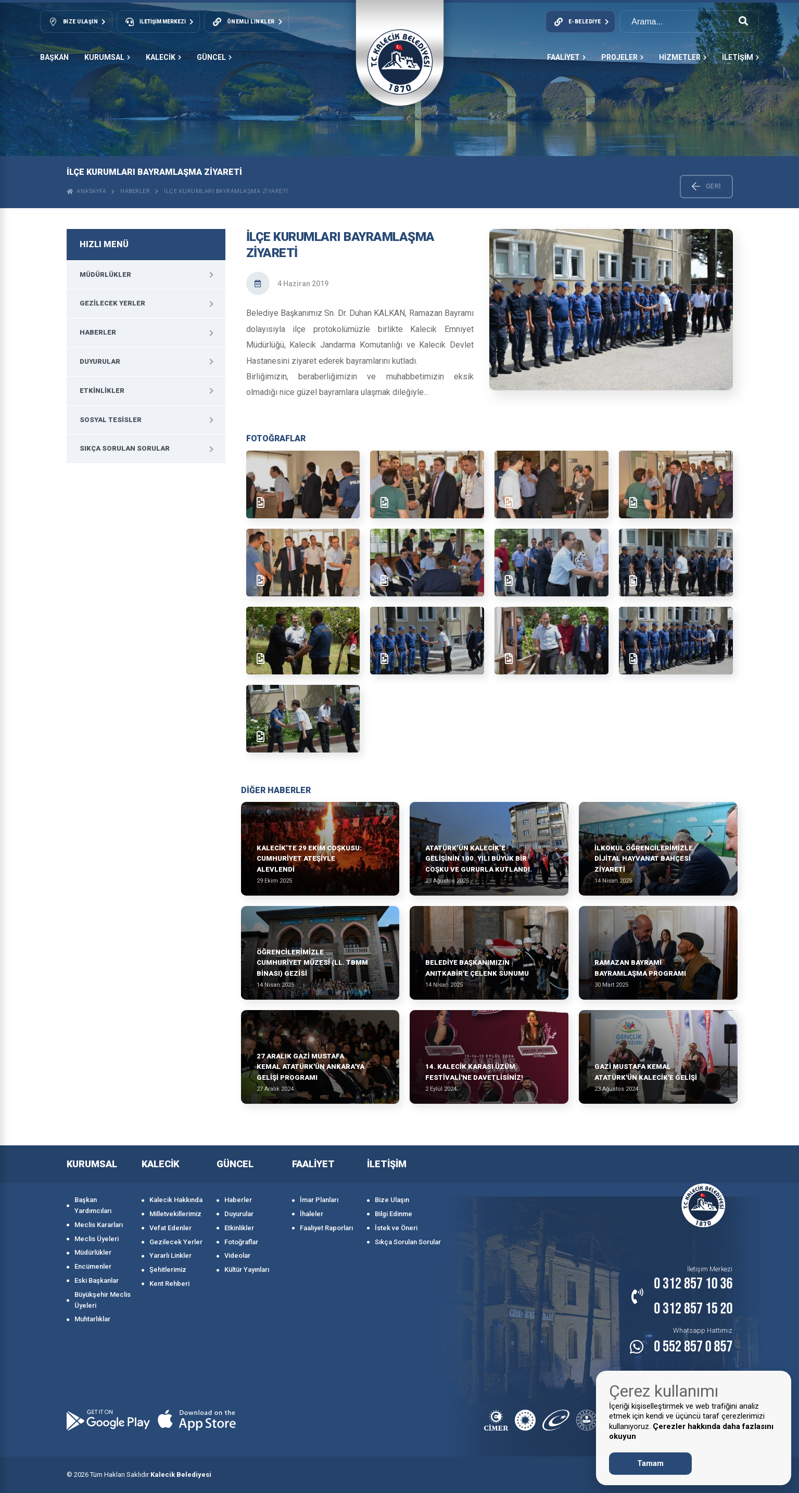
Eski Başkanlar (96, 1280)
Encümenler (92, 1266)
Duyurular (100, 361)
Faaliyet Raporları (326, 1228)
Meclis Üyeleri (96, 1239)
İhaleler (311, 1214)
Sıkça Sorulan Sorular (125, 448)
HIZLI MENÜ (104, 244)
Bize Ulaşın (392, 1200)
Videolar (237, 1255)
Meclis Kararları (98, 1225)
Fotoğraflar (241, 1242)
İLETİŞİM (740, 57)
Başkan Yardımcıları (92, 1205)
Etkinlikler (102, 390)
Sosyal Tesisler (111, 420)
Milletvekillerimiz (175, 1214)
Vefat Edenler (170, 1228)
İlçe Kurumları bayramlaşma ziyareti (226, 191)
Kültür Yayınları (246, 1269)
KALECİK (163, 57)
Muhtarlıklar (92, 1319)
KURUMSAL (107, 57)
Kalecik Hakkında (175, 1200)
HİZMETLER (682, 57)
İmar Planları (319, 1200)
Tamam (650, 1463)
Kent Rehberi (169, 1283)
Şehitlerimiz (167, 1269)
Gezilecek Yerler (112, 303)
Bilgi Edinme (393, 1214)
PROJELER (622, 57)
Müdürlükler (105, 274)
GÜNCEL (214, 57)
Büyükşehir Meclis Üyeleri (102, 1300)
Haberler (135, 191)
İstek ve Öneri (396, 1228)
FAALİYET (566, 57)
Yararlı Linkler (170, 1255)
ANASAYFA (87, 191)
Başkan (54, 57)
